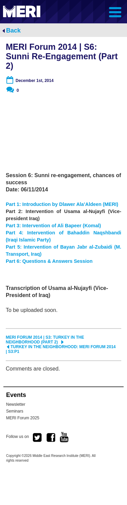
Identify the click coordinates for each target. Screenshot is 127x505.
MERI (21, 11)
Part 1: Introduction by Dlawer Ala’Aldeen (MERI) (62, 204)
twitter (37, 437)
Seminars (14, 411)
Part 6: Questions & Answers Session (49, 261)
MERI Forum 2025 (22, 418)
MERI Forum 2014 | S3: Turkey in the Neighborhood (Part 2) (45, 339)
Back (13, 30)
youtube (64, 437)
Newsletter (15, 404)
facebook (50, 437)
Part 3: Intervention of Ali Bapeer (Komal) (53, 225)
